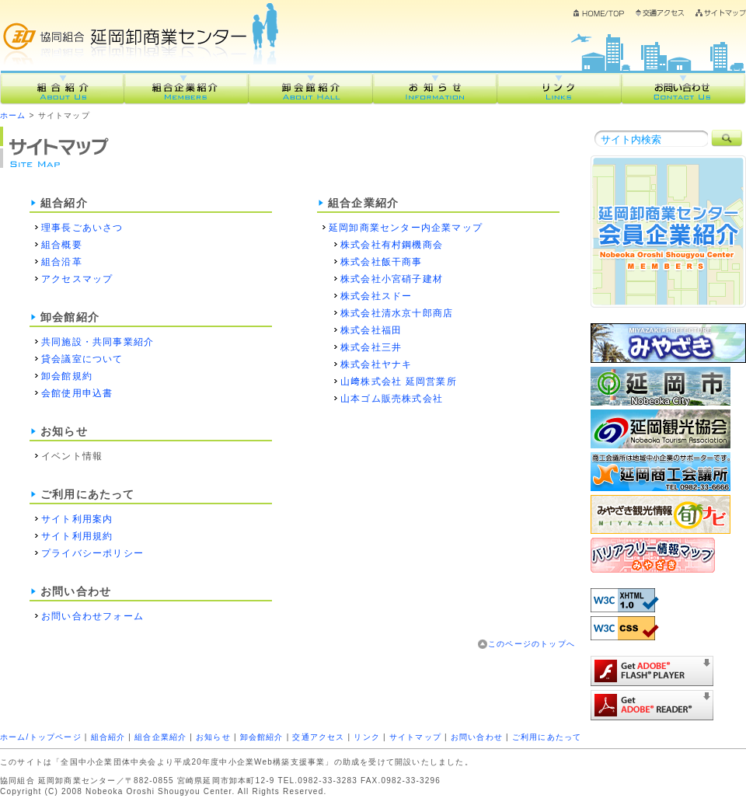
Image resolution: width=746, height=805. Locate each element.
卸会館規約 (66, 376)
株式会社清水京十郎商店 (396, 313)
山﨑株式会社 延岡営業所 (398, 381)
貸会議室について (82, 359)
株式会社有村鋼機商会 (391, 244)
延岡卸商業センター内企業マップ (406, 227)
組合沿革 (61, 261)
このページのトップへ (531, 643)
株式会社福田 (371, 330)
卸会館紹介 (311, 88)
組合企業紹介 (186, 88)
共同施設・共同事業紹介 (97, 341)
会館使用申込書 (77, 393)
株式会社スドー (376, 296)
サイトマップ (720, 12)
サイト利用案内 (77, 519)
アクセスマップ (77, 279)
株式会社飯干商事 (381, 261)
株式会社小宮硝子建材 (391, 279)
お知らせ (435, 88)
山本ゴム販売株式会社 (391, 398)
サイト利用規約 (77, 536)
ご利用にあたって (547, 737)
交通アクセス (660, 17)
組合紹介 (62, 88)
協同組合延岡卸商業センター (143, 29)
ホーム (599, 17)
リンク (559, 88)
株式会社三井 (371, 347)
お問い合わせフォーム (92, 616)
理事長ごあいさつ (82, 227)
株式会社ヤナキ (376, 364)
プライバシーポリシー (92, 553)
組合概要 (61, 244)
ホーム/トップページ (41, 737)
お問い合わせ (684, 88)
